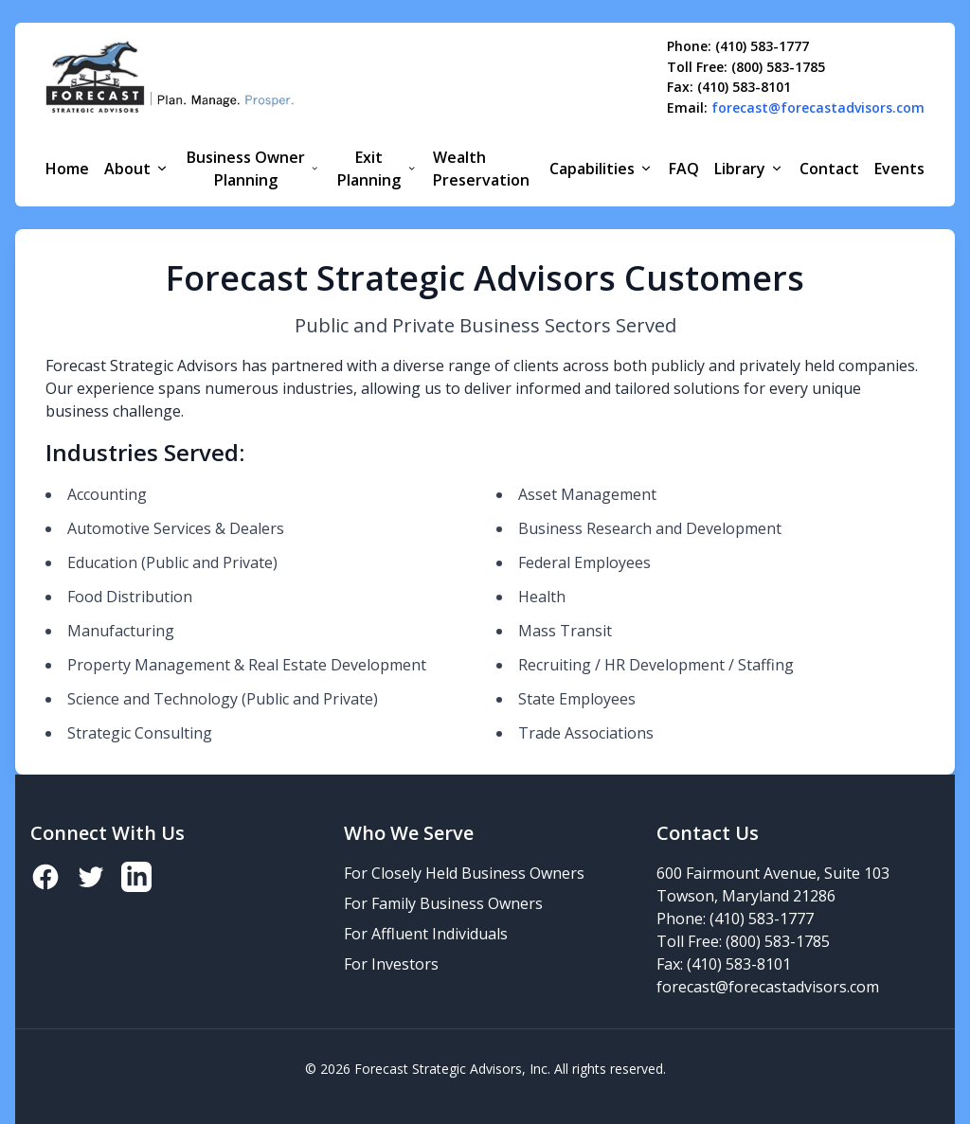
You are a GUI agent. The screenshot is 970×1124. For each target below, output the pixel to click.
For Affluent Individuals (426, 933)
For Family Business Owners (443, 903)
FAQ (684, 168)
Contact (829, 168)
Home (67, 168)
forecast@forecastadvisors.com (818, 107)
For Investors (391, 964)
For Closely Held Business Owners (464, 873)
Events (899, 168)
